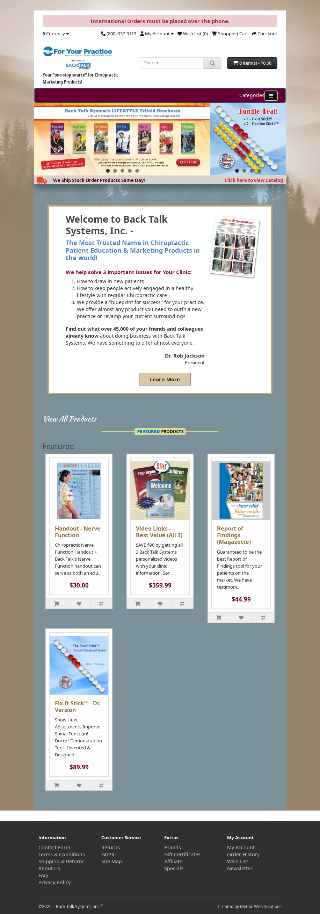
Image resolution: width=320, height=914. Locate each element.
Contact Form (54, 847)
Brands (172, 847)
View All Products (69, 418)
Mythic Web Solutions (261, 906)
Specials (173, 868)
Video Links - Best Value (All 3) (159, 532)
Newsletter (240, 868)
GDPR (108, 854)
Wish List (237, 861)
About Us (49, 868)
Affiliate (173, 861)
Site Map (111, 861)
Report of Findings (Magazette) (234, 535)
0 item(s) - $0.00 (252, 63)
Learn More (165, 379)
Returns (110, 847)
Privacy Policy (54, 882)
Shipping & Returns (61, 861)
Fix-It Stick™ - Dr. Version (77, 706)
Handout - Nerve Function (78, 532)
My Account (241, 847)
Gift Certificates (182, 854)
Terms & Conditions (61, 854)
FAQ (43, 875)
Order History (243, 854)
